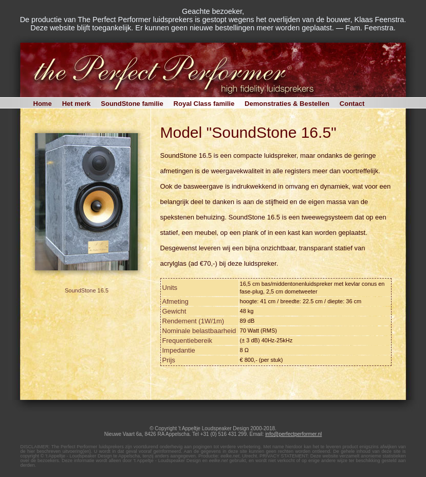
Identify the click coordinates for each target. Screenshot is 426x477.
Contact (352, 103)
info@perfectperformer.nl (293, 434)
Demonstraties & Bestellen (287, 103)
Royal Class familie (204, 103)
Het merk (76, 103)
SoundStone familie (132, 103)
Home (42, 103)
